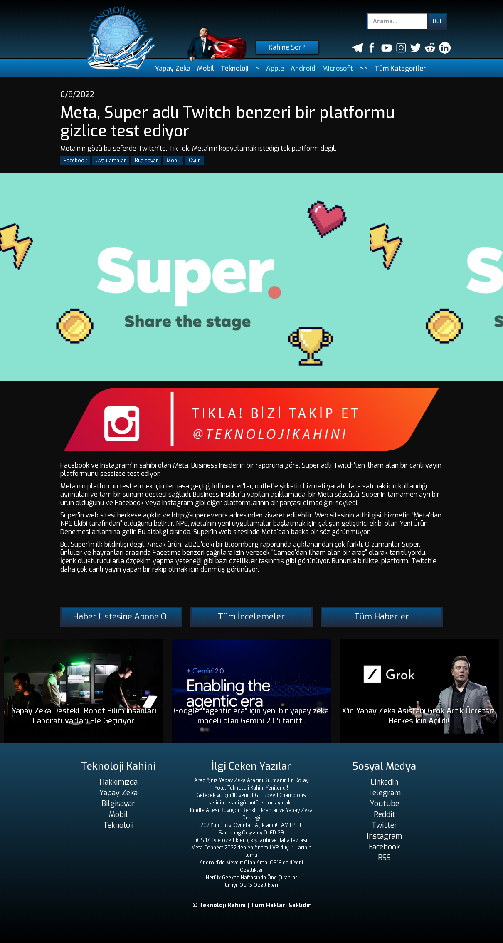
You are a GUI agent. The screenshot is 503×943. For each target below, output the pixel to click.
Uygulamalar (111, 160)
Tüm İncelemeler (251, 616)
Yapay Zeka (172, 68)
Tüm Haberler (381, 616)
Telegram (384, 793)
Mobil (205, 68)
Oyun (195, 160)
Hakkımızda (118, 782)
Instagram (384, 836)
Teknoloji (235, 68)
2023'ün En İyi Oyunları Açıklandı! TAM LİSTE (251, 825)
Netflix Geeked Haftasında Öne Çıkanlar (251, 877)
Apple (275, 68)
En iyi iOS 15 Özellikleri (251, 885)
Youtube (384, 804)
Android (303, 68)
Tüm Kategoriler (400, 68)
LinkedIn (384, 782)
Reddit (384, 814)
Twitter (384, 825)
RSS (384, 858)
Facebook (75, 160)
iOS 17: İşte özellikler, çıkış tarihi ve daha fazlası (251, 840)
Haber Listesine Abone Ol (121, 616)
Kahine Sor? (287, 47)
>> (364, 68)
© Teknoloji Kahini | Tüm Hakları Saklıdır (251, 905)
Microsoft (337, 68)
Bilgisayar (146, 160)
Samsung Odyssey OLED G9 (251, 832)
